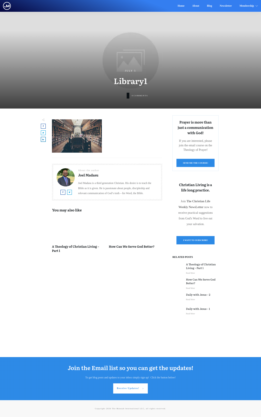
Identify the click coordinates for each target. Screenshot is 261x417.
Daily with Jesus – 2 (198, 294)
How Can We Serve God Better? (135, 236)
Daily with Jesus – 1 (198, 309)
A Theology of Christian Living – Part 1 (79, 236)
